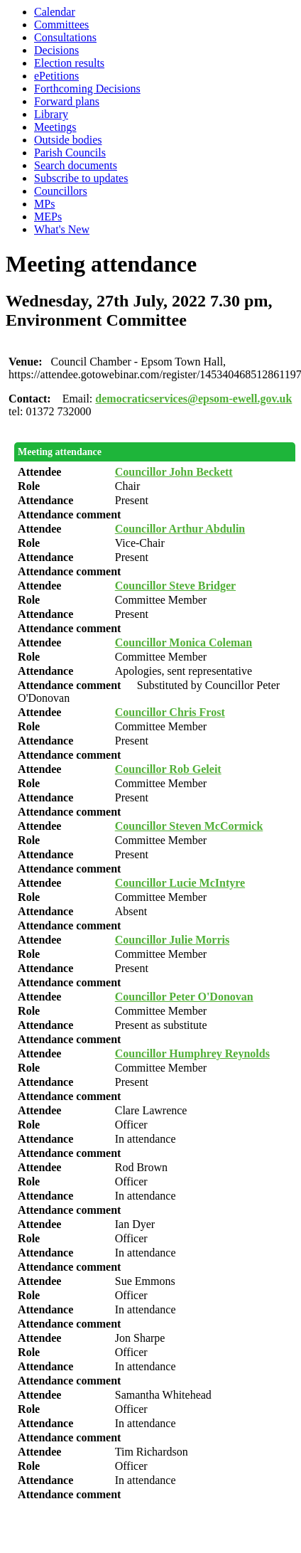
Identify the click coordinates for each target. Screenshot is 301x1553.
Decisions (56, 50)
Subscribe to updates (81, 178)
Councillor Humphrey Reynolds (192, 1053)
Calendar (54, 12)
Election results (69, 63)
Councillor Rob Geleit (168, 769)
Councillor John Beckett (174, 472)
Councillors (60, 191)
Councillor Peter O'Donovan (184, 997)
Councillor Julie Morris (172, 940)
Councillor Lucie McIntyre (180, 883)
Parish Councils (70, 152)
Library (51, 114)
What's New (61, 229)
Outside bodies (68, 140)
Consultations (65, 37)
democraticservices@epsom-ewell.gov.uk (193, 399)
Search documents (75, 165)
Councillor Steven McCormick (189, 826)
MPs (44, 204)
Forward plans (66, 101)
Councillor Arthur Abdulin (180, 529)
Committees (61, 24)
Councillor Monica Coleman (183, 642)
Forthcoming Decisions (87, 88)
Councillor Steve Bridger (175, 586)
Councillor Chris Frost (170, 712)
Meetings (55, 127)
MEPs (48, 216)
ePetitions (56, 76)
